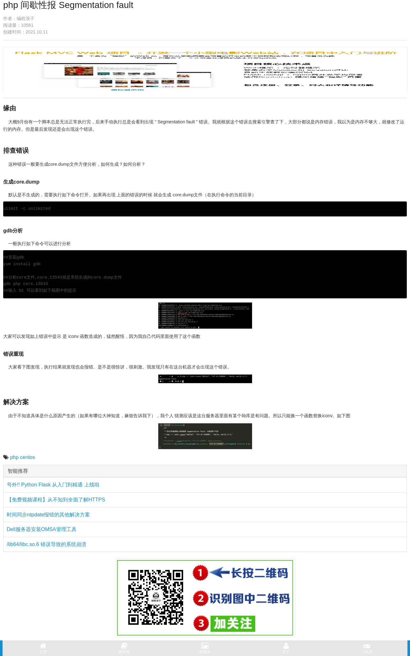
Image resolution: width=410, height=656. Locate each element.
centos (27, 457)
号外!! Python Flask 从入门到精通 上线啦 (53, 484)
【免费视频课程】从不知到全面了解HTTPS (56, 499)
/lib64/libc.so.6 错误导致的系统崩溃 (46, 544)
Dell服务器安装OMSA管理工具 (42, 529)
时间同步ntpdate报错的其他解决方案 (48, 514)
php (14, 457)
